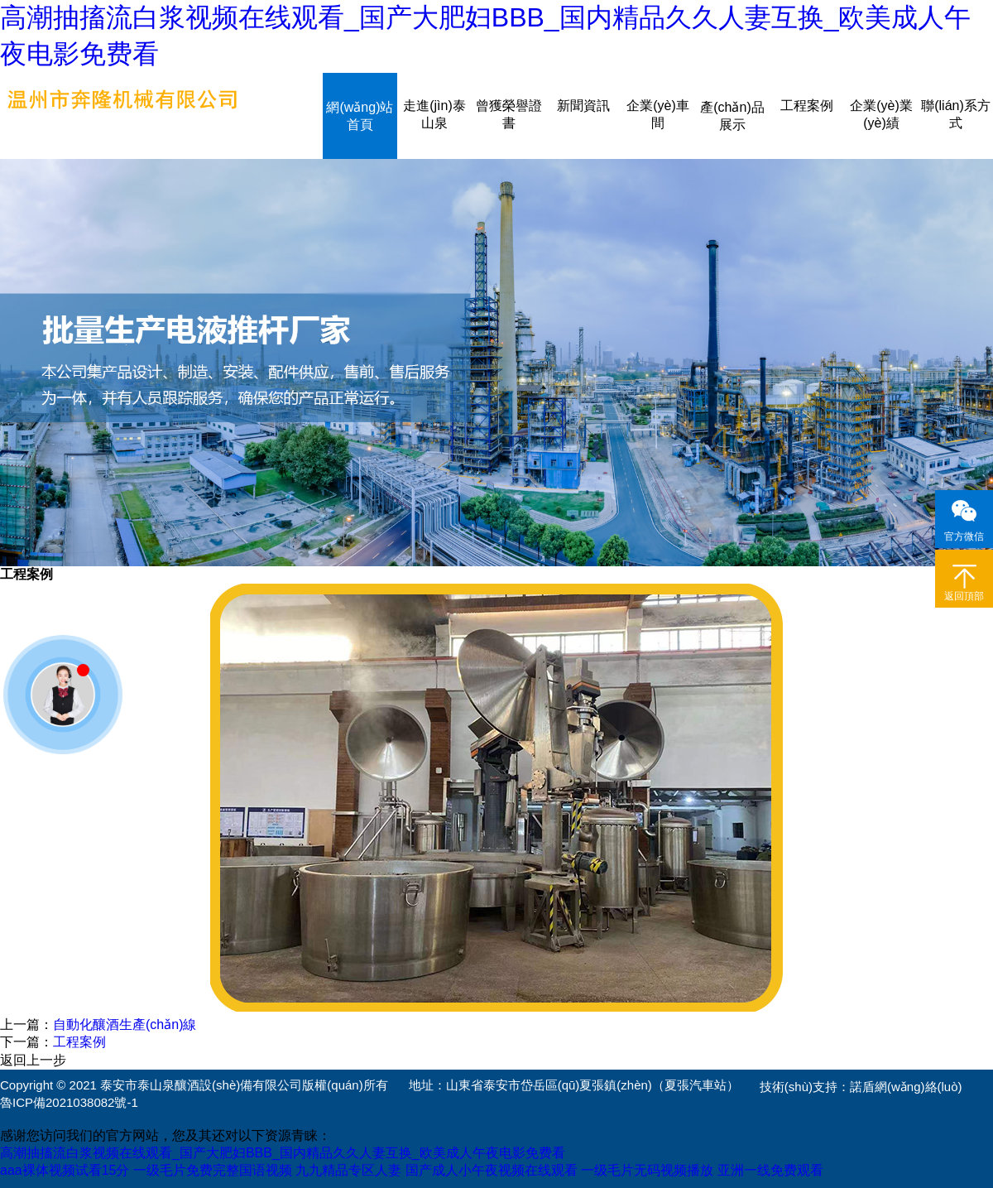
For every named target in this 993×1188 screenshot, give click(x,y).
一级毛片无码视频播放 (647, 1170)
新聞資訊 (583, 106)
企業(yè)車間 (657, 114)
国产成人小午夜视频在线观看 (491, 1170)
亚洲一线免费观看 (770, 1170)
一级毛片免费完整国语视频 (212, 1170)
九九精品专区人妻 (348, 1170)
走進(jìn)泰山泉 (434, 114)
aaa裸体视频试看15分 (65, 1170)
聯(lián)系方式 (956, 114)
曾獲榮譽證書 (509, 114)
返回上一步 (33, 1060)
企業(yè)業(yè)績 (881, 114)
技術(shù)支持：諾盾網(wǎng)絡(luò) (861, 1087)
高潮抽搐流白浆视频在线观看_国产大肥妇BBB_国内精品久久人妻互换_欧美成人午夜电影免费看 (282, 1153)
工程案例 (806, 106)
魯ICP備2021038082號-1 (69, 1102)
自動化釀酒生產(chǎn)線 (124, 1024)
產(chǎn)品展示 (732, 116)
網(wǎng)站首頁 (359, 116)
